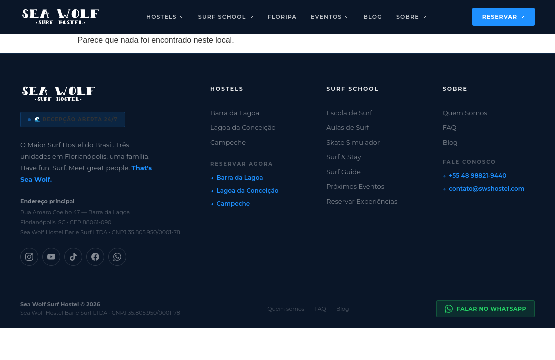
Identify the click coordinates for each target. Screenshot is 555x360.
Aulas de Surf (347, 128)
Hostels (165, 17)
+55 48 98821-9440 (477, 176)
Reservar (503, 17)
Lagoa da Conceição (243, 128)
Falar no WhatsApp (485, 309)
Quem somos (285, 309)
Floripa (282, 17)
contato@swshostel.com (486, 188)
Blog (372, 17)
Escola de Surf (349, 113)
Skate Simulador (353, 142)
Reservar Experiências (361, 202)
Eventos (330, 17)
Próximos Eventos (355, 186)
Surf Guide (343, 172)
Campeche (228, 142)
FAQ (450, 128)
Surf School (226, 17)
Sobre (411, 17)
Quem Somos (465, 113)
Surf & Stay (343, 157)
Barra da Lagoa (234, 113)
